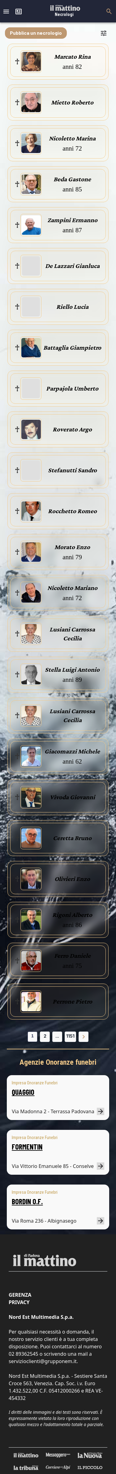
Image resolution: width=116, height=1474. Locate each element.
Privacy (19, 1302)
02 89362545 (23, 1353)
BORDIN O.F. (27, 1201)
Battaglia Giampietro (72, 347)
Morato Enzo (72, 547)
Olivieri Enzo (72, 878)
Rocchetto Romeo (72, 511)
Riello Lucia (72, 306)
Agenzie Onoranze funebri (58, 1062)
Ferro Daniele (72, 955)
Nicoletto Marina (72, 138)
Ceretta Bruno (72, 838)
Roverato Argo (72, 429)
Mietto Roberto (72, 102)
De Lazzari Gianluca (72, 265)
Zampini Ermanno (72, 220)
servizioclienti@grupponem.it (43, 1361)
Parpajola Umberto (72, 388)
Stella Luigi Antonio (72, 669)
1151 (70, 1036)
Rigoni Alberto (72, 914)
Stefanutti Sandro (72, 470)
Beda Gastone (72, 179)
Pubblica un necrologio (36, 33)
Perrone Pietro (72, 1001)
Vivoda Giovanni (72, 797)
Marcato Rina (72, 56)
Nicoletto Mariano (72, 588)
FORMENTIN (27, 1146)
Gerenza (20, 1294)
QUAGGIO (23, 1091)
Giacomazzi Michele (72, 751)
